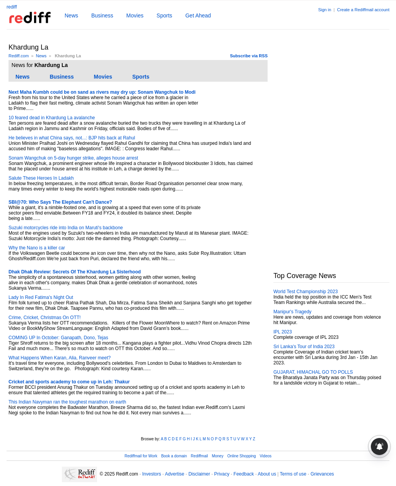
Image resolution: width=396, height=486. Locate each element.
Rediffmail (199, 456)
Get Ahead (198, 15)
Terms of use (293, 474)
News (71, 15)
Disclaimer (199, 474)
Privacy (221, 474)
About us (267, 474)
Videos (265, 456)
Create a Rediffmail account (363, 9)
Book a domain (174, 456)
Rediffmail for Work (141, 456)
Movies (134, 15)
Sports (164, 15)
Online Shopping (241, 456)
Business (102, 15)
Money (218, 456)
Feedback (244, 474)
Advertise (174, 474)
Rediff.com (19, 55)
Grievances (322, 474)
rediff (12, 7)
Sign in (324, 9)
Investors (151, 474)
